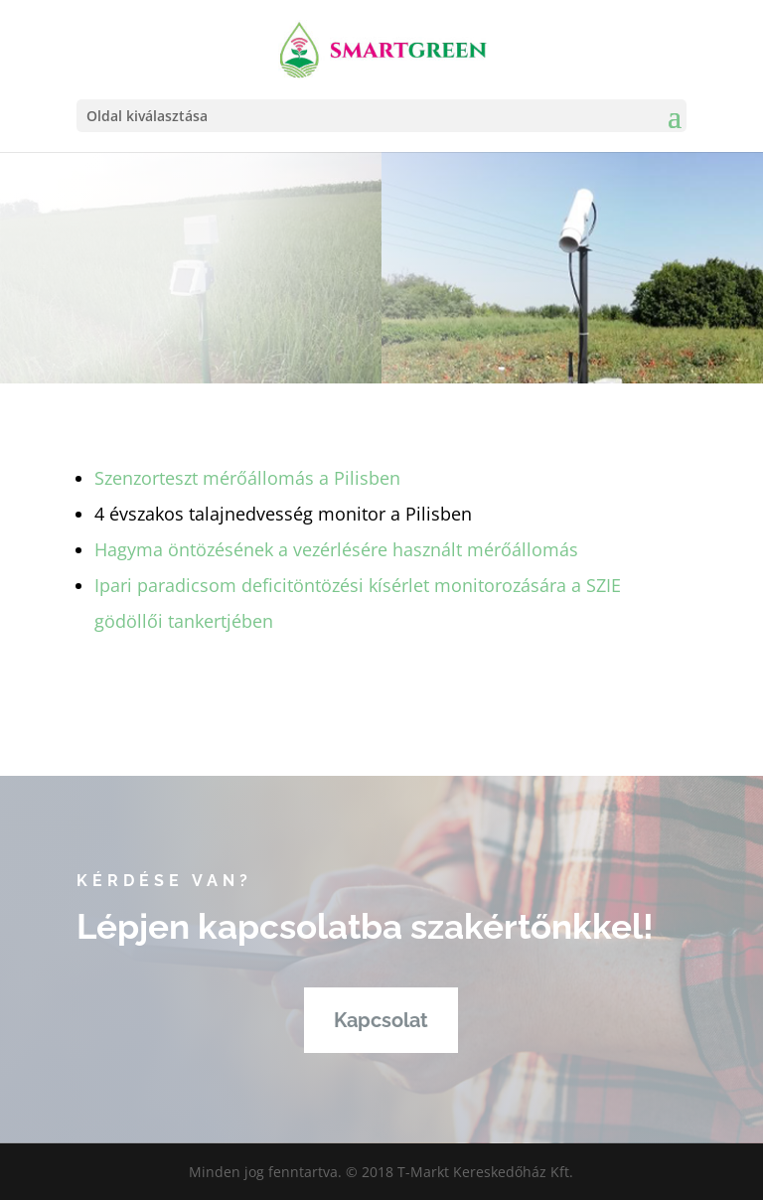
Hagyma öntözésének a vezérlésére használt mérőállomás (336, 549)
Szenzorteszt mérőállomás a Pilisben (247, 478)
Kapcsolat (381, 1020)
